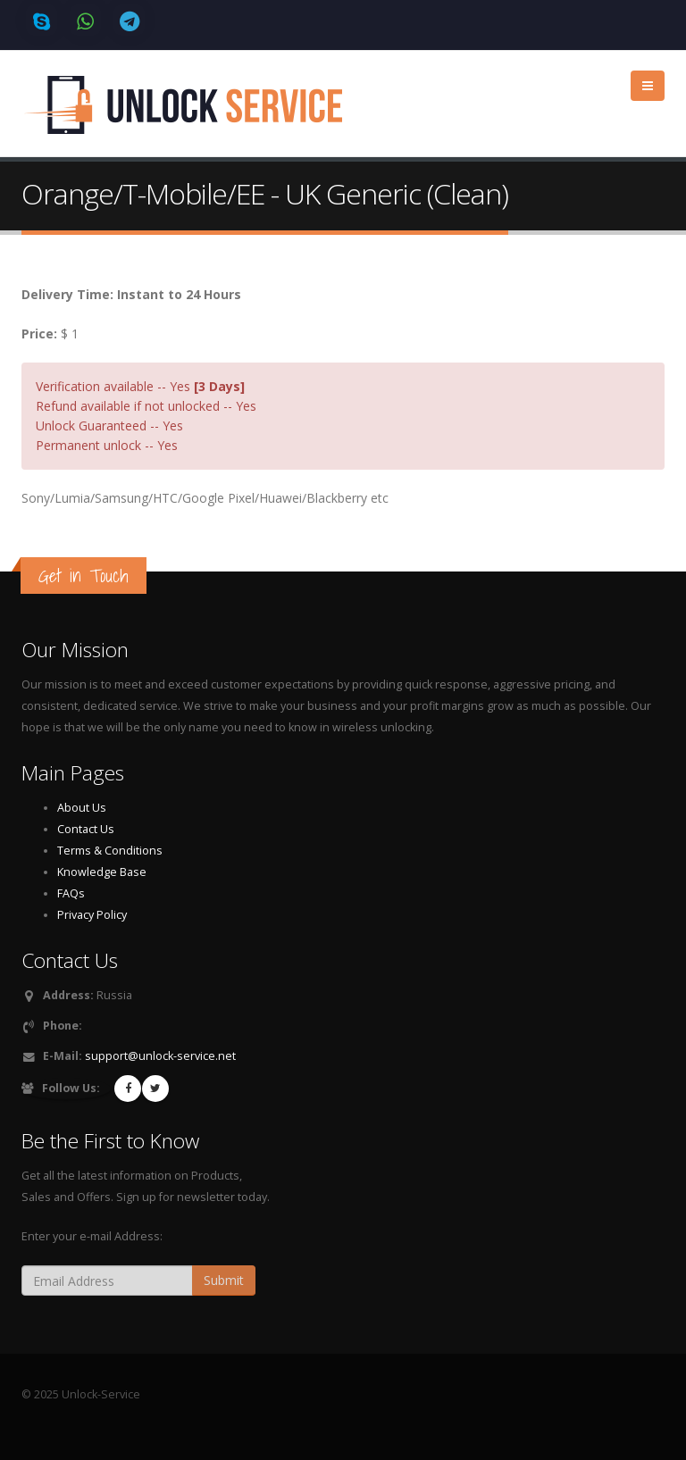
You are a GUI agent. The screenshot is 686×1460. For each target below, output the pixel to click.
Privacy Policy (92, 914)
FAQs (71, 893)
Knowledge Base (101, 872)
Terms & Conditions (110, 850)
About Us (81, 807)
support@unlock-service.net (160, 1056)
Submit (224, 1280)
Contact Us (85, 829)
